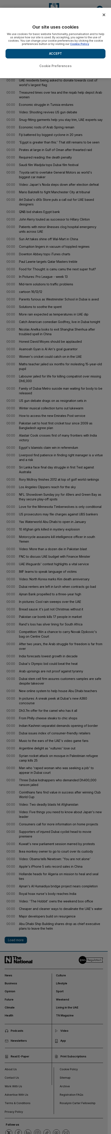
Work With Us (13, 1086)
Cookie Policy (69, 1069)
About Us (11, 1069)
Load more (16, 940)
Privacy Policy (14, 1111)
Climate (10, 1007)
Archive (65, 1086)
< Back (10, 27)
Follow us (12, 1124)
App (60, 1041)
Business (11, 983)
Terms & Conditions (18, 1103)
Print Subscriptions (70, 1057)
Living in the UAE (67, 1007)
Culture (61, 975)
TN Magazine (65, 1015)
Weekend (62, 999)
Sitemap (65, 1077)
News (8, 975)
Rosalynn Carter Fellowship (78, 1103)
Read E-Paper (17, 1057)
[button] (99, 9)
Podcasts (14, 1031)
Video (61, 1031)
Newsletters (16, 1041)
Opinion (10, 991)
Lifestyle (61, 983)
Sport (59, 991)
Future (9, 999)
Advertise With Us (16, 1094)
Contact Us (12, 1077)
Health (9, 1015)
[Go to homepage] (54, 9)
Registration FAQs (71, 1094)
